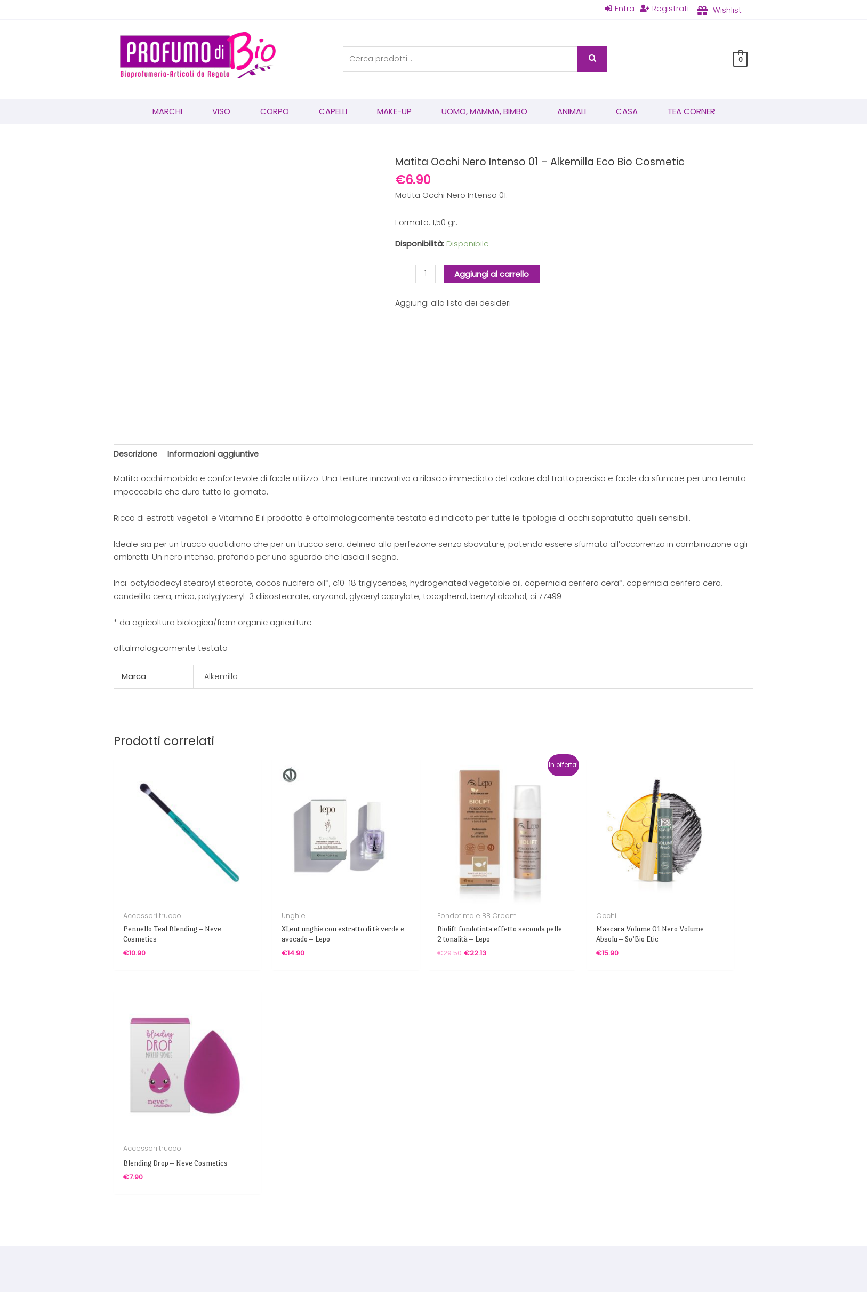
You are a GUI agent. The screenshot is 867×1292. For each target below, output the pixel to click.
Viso (221, 111)
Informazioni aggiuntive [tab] (215, 454)
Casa (627, 111)
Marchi (167, 111)
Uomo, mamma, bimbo (484, 111)
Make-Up (394, 111)
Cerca (592, 59)
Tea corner (691, 111)
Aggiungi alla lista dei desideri (453, 303)
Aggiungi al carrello (492, 274)
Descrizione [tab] (136, 454)
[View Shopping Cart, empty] (740, 59)
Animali (571, 111)
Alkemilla (221, 677)
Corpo (274, 111)
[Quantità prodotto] (425, 274)
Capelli (333, 111)
